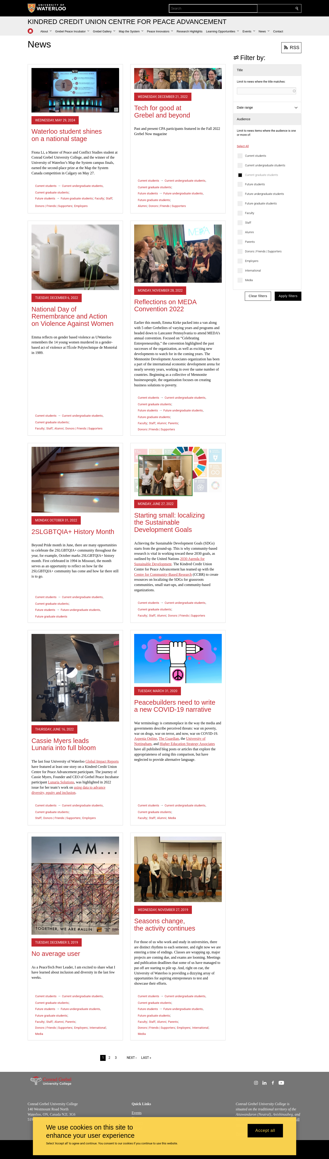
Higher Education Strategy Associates (187, 744)
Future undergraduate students (264, 194)
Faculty (249, 213)
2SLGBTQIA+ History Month (72, 531)
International (253, 270)
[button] (46, 31)
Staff (248, 222)
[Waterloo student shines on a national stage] (75, 90)
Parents (250, 241)
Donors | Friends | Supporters (263, 251)
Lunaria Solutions (61, 782)
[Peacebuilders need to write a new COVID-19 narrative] (178, 658)
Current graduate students (261, 175)
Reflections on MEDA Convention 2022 (165, 305)
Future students (255, 184)
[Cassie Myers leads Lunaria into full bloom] (75, 678)
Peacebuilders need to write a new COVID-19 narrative (174, 706)
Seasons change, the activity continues (164, 924)
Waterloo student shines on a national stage (66, 135)
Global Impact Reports (102, 761)
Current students (255, 155)
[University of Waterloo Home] (47, 8)
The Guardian (169, 738)
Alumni (249, 232)
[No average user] (75, 885)
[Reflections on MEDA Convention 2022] (178, 254)
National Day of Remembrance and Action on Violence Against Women (72, 316)
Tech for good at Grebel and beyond (162, 111)
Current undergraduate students (265, 165)
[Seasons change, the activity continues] (178, 869)
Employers (251, 261)
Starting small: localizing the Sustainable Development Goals (169, 522)
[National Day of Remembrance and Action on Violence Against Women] (75, 257)
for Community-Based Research (163, 574)
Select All (243, 146)
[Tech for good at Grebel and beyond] (178, 78)
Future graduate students (261, 203)
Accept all (265, 1130)
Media (249, 280)
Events (137, 1113)
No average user (55, 953)
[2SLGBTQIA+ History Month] (75, 480)
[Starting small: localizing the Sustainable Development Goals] (178, 471)
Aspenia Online (145, 738)
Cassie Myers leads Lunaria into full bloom (63, 744)
